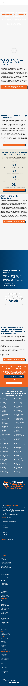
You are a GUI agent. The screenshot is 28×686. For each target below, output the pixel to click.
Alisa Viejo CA (4, 399)
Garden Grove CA (5, 448)
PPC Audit (3, 580)
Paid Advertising (4, 583)
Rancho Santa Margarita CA (21, 436)
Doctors (2, 664)
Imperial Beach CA (5, 458)
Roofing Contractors (5, 672)
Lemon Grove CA (19, 403)
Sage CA (17, 439)
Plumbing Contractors (5, 671)
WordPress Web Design (5, 621)
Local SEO (3, 558)
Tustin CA (17, 463)
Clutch (7, 217)
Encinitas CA (4, 439)
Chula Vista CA (4, 419)
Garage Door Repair (5, 659)
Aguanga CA (4, 398)
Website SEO (3, 559)
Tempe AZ (3, 646)
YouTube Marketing (5, 574)
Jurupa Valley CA (5, 463)
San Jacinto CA (18, 443)
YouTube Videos (16, 216)
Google (17, 81)
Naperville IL (3, 641)
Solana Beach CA (19, 451)
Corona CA (4, 422)
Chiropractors (3, 655)
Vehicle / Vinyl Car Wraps (5, 633)
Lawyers (2, 666)
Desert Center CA (5, 432)
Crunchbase (3, 217)
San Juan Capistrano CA (20, 444)
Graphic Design (4, 604)
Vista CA (17, 466)
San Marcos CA (18, 446)
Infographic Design (4, 612)
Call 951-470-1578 (9, 285)
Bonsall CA (4, 407)
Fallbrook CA (4, 442)
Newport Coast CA (19, 419)
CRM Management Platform (6, 569)
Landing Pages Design (5, 622)
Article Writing (3, 614)
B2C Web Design (4, 619)
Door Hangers (3, 609)
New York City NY (4, 638)
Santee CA (18, 448)
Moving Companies (4, 668)
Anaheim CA (4, 401)
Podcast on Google (4, 595)
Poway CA (17, 432)
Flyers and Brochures (5, 608)
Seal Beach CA (18, 450)
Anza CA (3, 402)
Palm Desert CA (19, 427)
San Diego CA (18, 442)
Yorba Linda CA (18, 472)
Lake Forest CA (19, 402)
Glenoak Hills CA (5, 450)
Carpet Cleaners (4, 654)
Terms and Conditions (9, 680)
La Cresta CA (4, 464)
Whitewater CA (18, 468)
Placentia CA (18, 431)
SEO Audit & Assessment (6, 563)
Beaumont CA (4, 405)
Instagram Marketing (5, 575)
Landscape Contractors (5, 667)
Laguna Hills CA (5, 474)
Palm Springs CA (19, 428)
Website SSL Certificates (5, 625)
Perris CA (17, 430)
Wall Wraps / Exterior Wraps (6, 634)
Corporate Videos (4, 600)
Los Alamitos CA (19, 405)
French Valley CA (5, 446)
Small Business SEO (5, 557)
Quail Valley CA (18, 434)
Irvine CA (3, 462)
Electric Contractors (5, 658)
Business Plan (3, 613)
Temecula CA (18, 456)
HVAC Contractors (4, 662)
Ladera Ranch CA (5, 471)
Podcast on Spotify (4, 592)
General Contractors (5, 656)
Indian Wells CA (5, 459)
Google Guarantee (4, 584)
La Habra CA (4, 466)
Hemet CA (4, 452)
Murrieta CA (18, 415)
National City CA (19, 417)
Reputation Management (6, 567)
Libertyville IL (3, 642)
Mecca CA (17, 407)
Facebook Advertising (5, 585)
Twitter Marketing (4, 577)
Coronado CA (4, 424)
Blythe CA (3, 406)
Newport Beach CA (19, 418)
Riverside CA (18, 438)
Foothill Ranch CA (5, 443)
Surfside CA (18, 455)
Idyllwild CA (4, 456)
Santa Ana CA (18, 447)
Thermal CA (18, 459)
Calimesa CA (4, 411)
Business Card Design (5, 605)
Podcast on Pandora (5, 596)
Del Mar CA (4, 430)
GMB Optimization (4, 566)
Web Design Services (5, 618)
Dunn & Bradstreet (13, 217)
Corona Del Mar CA (5, 423)
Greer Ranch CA (5, 451)
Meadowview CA (19, 406)
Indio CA (3, 460)
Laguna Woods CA (19, 399)
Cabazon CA (4, 410)
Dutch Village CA (5, 435)
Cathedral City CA (5, 417)
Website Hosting (4, 623)
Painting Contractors (5, 670)
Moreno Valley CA (19, 413)
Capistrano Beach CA (6, 414)
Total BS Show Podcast (5, 590)
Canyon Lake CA (5, 413)
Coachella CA (4, 420)
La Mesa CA (4, 467)
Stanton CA (18, 452)
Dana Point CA (4, 428)
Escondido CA (4, 440)
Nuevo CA (17, 423)
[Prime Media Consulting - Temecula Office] (14, 546)
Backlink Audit (3, 565)
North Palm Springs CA (20, 422)
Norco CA (17, 420)
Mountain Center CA (19, 414)
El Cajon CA (4, 438)
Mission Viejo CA (19, 411)
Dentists (2, 663)
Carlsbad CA (4, 415)
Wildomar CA (18, 470)
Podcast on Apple (4, 594)
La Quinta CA (4, 470)
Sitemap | (21, 680)
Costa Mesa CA (5, 426)
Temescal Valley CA (19, 458)
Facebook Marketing (5, 573)
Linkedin (2, 82)
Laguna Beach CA (5, 472)
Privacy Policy (16, 680)
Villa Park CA (18, 464)
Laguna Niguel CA (19, 398)
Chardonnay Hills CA (5, 418)
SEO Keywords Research (5, 561)
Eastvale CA (4, 436)
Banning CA (4, 403)
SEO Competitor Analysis (6, 562)
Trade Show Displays (5, 607)
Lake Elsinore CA (19, 401)
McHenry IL (3, 640)
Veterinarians (3, 674)
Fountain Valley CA (5, 444)
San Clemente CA (19, 440)
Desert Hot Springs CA (6, 434)
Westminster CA (19, 467)
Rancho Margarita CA (20, 435)
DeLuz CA (3, 431)
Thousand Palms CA (19, 460)
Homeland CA (4, 454)
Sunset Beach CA (19, 454)
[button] (14, 50)
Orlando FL (3, 644)
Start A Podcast (4, 591)
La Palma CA (4, 468)
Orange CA (18, 426)
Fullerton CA (4, 447)
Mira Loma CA (18, 410)
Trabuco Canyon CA (19, 462)
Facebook (21, 81)
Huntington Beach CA (6, 455)
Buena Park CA (5, 409)
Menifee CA (18, 409)
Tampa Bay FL (3, 645)
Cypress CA (4, 427)
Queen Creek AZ (4, 648)
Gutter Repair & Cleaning (6, 660)
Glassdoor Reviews (23, 216)
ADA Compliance (4, 629)
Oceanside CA (18, 424)
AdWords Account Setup (5, 582)
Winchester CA (18, 471)
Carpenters (3, 652)
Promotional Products (5, 610)
